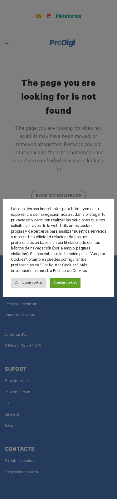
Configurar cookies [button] (29, 283)
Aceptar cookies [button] (65, 283)
